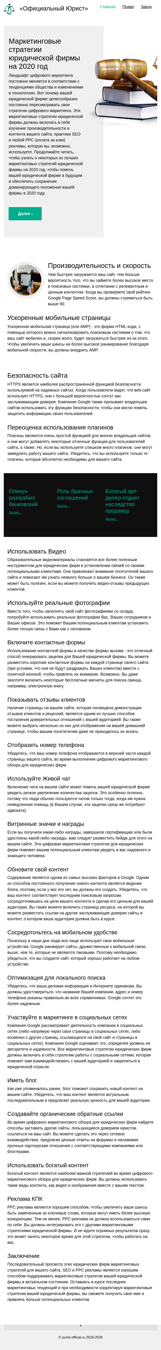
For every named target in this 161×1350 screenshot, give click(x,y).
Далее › (25, 213)
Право (128, 6)
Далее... (15, 512)
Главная (108, 6)
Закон (146, 6)
